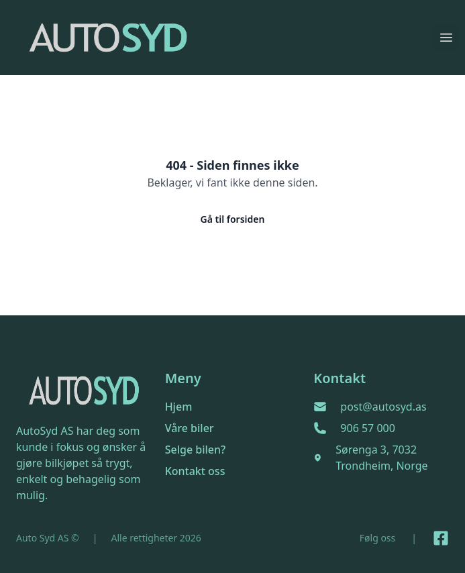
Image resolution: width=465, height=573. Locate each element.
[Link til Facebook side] (441, 538)
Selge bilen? (195, 449)
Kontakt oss (195, 471)
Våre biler (189, 428)
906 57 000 (367, 428)
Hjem (179, 406)
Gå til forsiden (233, 219)
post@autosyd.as (383, 406)
